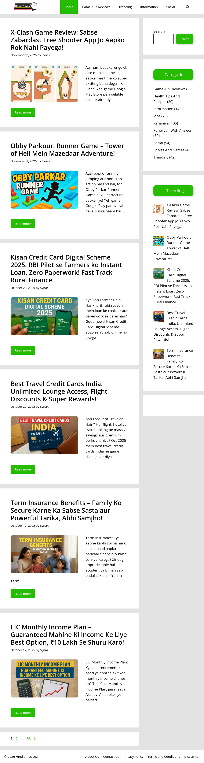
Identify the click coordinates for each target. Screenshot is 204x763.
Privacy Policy (133, 756)
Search (159, 31)
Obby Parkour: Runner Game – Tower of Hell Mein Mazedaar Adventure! (67, 149)
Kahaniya (161, 123)
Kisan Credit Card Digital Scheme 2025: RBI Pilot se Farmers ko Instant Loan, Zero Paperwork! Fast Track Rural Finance (66, 268)
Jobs (156, 115)
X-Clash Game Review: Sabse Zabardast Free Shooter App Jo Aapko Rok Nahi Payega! (68, 40)
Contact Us (111, 756)
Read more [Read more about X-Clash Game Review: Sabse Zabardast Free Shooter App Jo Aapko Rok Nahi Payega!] (23, 112)
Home (69, 7)
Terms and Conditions (163, 756)
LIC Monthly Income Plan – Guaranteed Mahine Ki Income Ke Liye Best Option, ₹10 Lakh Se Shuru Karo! (69, 635)
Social (170, 7)
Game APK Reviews (96, 7)
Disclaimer (192, 756)
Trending (125, 7)
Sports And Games (169, 150)
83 (29, 738)
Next (40, 738)
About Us (92, 756)
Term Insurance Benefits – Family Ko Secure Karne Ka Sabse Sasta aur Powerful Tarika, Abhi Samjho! (66, 510)
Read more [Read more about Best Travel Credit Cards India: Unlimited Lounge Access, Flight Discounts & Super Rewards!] (23, 469)
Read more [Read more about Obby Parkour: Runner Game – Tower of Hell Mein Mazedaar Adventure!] (23, 224)
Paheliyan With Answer (172, 130)
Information (149, 7)
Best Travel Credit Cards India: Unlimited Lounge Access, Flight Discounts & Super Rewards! (59, 391)
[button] (187, 7)
